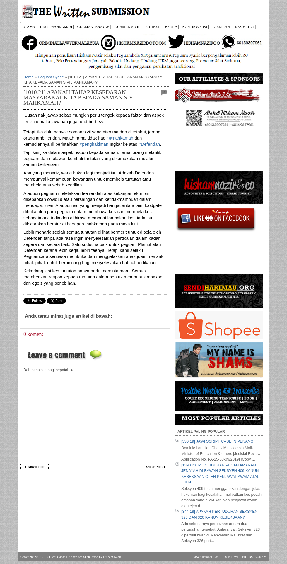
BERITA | (172, 27)
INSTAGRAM (256, 556)
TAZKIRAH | (222, 27)
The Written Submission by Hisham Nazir (94, 556)
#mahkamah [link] (121, 137)
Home (28, 77)
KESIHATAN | (245, 27)
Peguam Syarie (51, 77)
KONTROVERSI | (195, 27)
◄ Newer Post (34, 466)
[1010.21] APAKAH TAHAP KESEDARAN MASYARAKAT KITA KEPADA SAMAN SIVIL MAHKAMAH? (80, 97)
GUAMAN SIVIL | (128, 27)
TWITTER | (239, 556)
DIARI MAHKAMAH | (57, 27)
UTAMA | (30, 27)
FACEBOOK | (222, 556)
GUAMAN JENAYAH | (94, 27)
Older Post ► (156, 466)
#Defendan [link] (149, 144)
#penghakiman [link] (94, 144)
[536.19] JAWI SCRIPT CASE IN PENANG (217, 441)
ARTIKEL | (153, 27)
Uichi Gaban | (58, 556)
